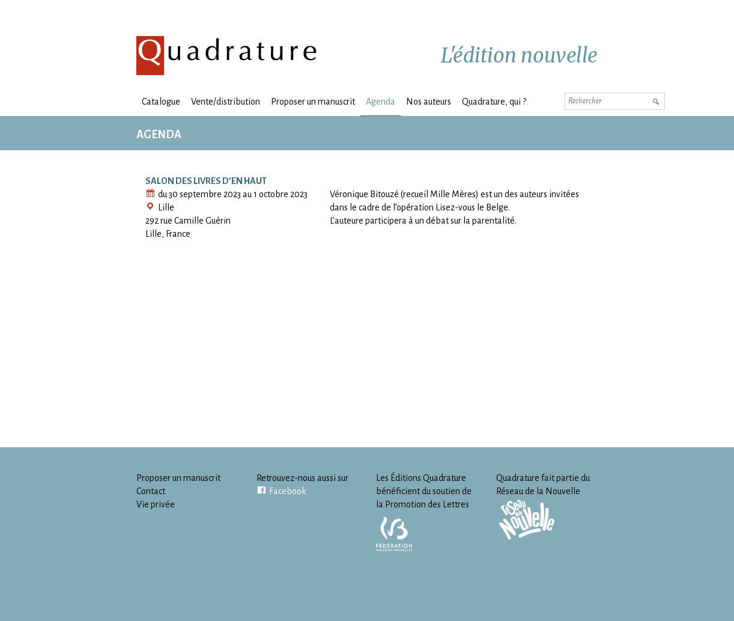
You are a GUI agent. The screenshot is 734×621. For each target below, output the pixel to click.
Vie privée (155, 504)
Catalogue (161, 101)
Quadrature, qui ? (494, 101)
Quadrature (227, 55)
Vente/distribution (225, 101)
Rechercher (655, 100)
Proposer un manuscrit (313, 101)
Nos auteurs (428, 101)
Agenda (380, 101)
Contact (150, 491)
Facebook (287, 491)
